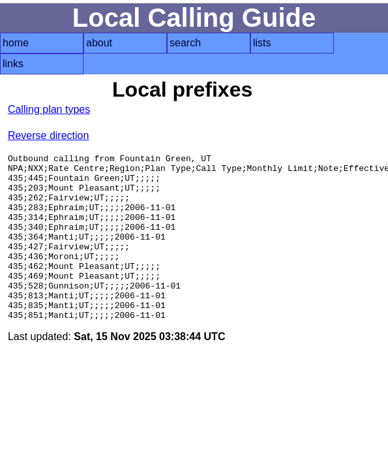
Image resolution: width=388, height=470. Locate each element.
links (13, 63)
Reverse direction (48, 135)
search (185, 42)
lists (262, 42)
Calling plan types (49, 109)
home (16, 42)
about (99, 42)
